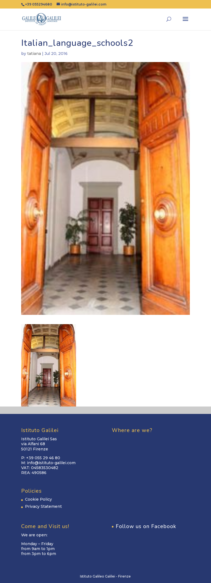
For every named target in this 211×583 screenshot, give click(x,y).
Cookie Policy (38, 499)
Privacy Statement (43, 506)
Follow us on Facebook (146, 526)
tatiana (34, 53)
